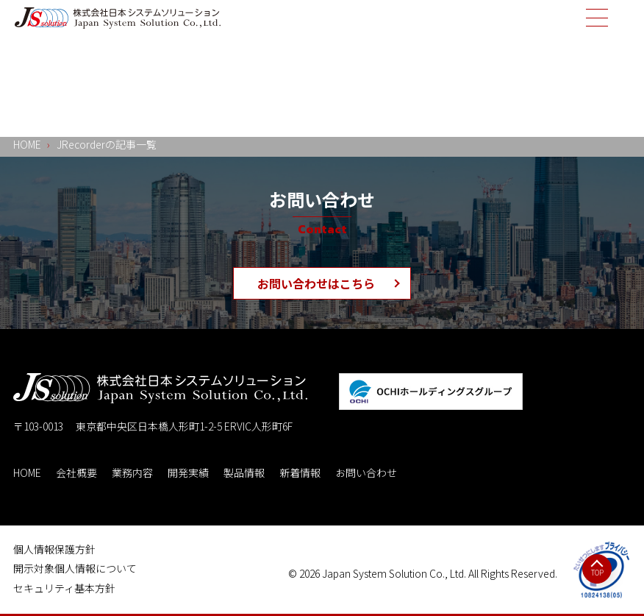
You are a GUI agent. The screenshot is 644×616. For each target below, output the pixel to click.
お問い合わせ (366, 472)
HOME (27, 472)
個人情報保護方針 (54, 549)
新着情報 (300, 472)
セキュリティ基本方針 (64, 588)
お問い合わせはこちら (316, 283)
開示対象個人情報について (75, 568)
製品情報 (244, 472)
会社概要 (76, 472)
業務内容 (132, 472)
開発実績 (188, 472)
